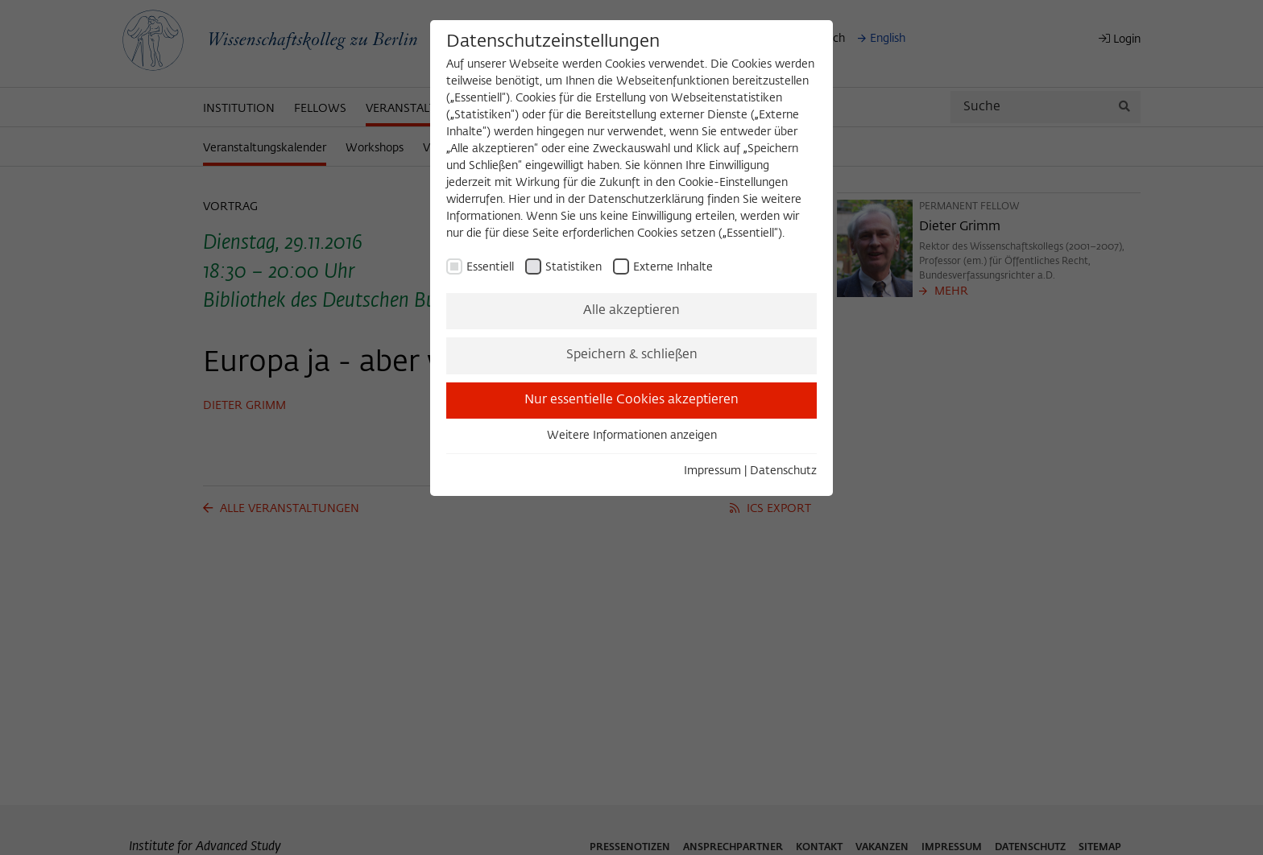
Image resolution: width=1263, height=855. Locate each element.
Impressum (712, 471)
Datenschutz (783, 471)
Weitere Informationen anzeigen (632, 435)
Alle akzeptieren (631, 310)
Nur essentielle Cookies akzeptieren (631, 400)
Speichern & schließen (632, 355)
